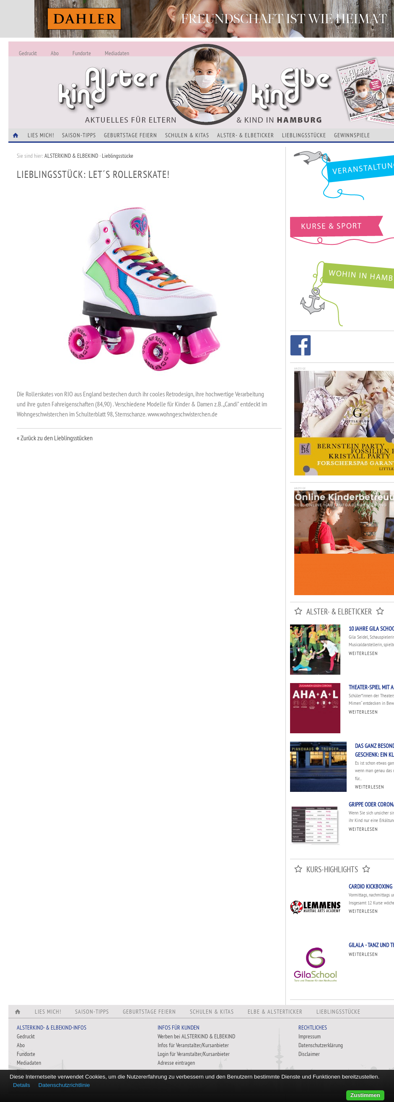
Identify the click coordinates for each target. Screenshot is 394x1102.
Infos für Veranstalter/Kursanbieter (193, 1045)
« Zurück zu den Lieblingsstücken (55, 438)
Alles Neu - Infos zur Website (146, 74)
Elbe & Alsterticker (275, 1011)
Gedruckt (28, 53)
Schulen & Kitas (187, 135)
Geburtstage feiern (130, 135)
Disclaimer (309, 1054)
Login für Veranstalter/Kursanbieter (194, 1054)
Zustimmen (365, 1095)
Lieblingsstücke (304, 135)
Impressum (309, 1036)
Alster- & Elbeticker (245, 135)
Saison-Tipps (79, 135)
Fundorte (82, 53)
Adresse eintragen (176, 1062)
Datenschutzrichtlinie (64, 1085)
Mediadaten (117, 53)
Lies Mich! (41, 135)
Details (21, 1085)
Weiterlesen (363, 653)
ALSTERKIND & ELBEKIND (71, 155)
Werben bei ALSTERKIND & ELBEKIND (196, 1036)
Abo (55, 53)
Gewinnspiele (352, 135)
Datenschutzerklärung (320, 1045)
